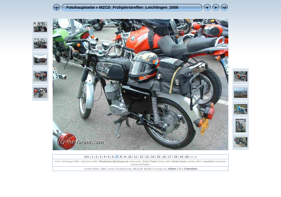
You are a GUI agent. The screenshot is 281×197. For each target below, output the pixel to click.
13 (146, 156)
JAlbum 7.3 (174, 168)
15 (158, 156)
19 (181, 156)
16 (164, 156)
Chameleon (190, 168)
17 (169, 156)
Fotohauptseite (80, 7)
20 (186, 156)
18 (175, 156)
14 (152, 156)
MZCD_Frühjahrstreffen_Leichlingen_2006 (138, 7)
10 (129, 156)
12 (141, 156)
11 (135, 156)
